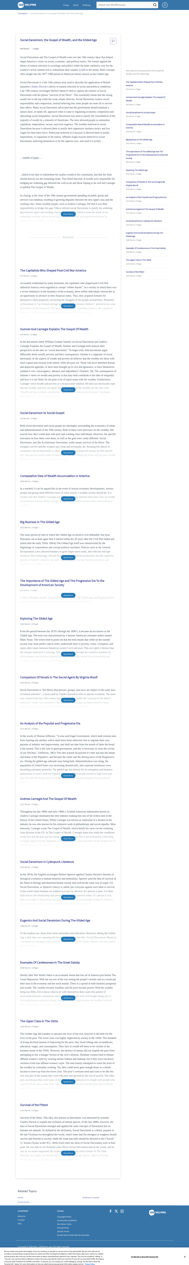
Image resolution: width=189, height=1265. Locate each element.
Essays (66, 5)
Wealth (20, 1197)
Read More (68, 306)
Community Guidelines (67, 1220)
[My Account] (166, 4)
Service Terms (63, 1231)
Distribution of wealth (90, 1197)
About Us (22, 1216)
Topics (75, 5)
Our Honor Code (64, 1224)
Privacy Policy (63, 1227)
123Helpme (23, 13)
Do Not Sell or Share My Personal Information (76, 1235)
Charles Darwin (38, 86)
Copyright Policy (64, 1216)
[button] (113, 42)
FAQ (19, 1223)
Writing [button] (86, 5)
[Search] (155, 6)
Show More (68, 214)
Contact (21, 1220)
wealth (81, 69)
